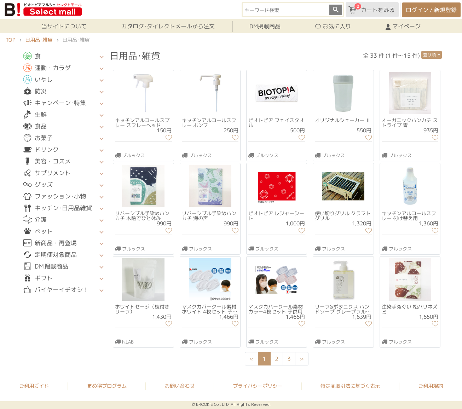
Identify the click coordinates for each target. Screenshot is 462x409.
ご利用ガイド (34, 385)
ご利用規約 (430, 386)
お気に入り (333, 26)
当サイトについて (64, 26)
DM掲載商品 (265, 26)
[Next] (301, 358)
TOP (10, 40)
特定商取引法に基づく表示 (350, 386)
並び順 (430, 55)
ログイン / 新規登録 (431, 10)
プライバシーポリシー (257, 386)
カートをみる (371, 8)
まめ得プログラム (107, 385)
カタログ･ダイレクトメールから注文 (168, 26)
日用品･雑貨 (38, 40)
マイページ (403, 26)
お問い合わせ (180, 386)
